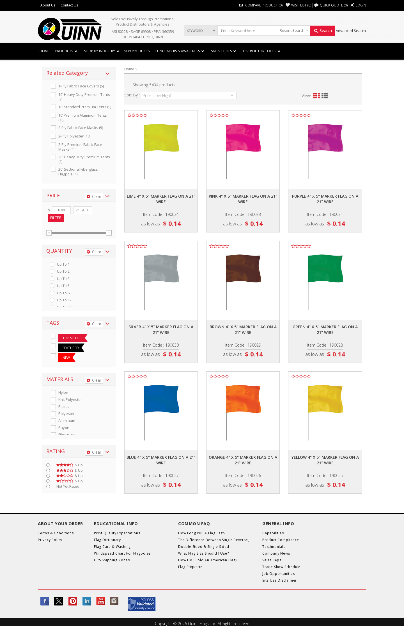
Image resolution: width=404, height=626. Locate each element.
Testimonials (273, 546)
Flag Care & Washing (112, 546)
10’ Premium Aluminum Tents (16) (82, 118)
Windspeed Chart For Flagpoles (122, 553)
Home (44, 51)
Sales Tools (221, 51)
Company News (276, 553)
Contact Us (69, 5)
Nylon (63, 392)
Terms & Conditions (56, 533)
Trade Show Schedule (281, 566)
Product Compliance (280, 539)
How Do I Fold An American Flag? (207, 560)
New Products (137, 51)
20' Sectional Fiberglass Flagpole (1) (78, 172)
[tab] (79, 73)
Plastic (63, 406)
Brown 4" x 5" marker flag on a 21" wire (243, 329)
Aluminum (66, 420)
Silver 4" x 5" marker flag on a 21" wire (160, 329)
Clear (94, 196)
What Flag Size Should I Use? (203, 553)
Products (64, 51)
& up (69, 465)
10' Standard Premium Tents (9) (84, 107)
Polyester (66, 413)
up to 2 (63, 271)
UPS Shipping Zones (112, 560)
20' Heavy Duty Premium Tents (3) (84, 159)
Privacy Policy (50, 539)
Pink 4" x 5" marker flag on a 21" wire (243, 198)
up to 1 (63, 264)
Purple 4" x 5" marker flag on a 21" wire (325, 198)
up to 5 (63, 285)
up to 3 (63, 278)
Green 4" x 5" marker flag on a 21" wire (325, 329)
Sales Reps (271, 560)
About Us (47, 5)
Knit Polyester (70, 399)
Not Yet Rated (67, 486)
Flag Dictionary (107, 539)
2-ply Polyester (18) (74, 136)
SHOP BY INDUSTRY (99, 51)
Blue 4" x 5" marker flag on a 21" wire (161, 460)
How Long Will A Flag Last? (202, 533)
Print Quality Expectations (117, 533)
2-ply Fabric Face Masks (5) (80, 127)
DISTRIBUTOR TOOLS (259, 51)
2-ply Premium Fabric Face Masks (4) (80, 147)
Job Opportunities (278, 573)
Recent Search (292, 30)
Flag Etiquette (190, 566)
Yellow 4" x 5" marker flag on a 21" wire (325, 460)
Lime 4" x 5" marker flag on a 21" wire (161, 198)
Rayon (63, 427)
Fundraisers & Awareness (177, 51)
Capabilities (273, 533)
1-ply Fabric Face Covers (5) (81, 86)
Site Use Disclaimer (279, 580)
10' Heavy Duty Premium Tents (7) (84, 97)
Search (322, 30)
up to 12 (64, 300)
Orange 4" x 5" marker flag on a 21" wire (243, 460)
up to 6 (63, 293)
